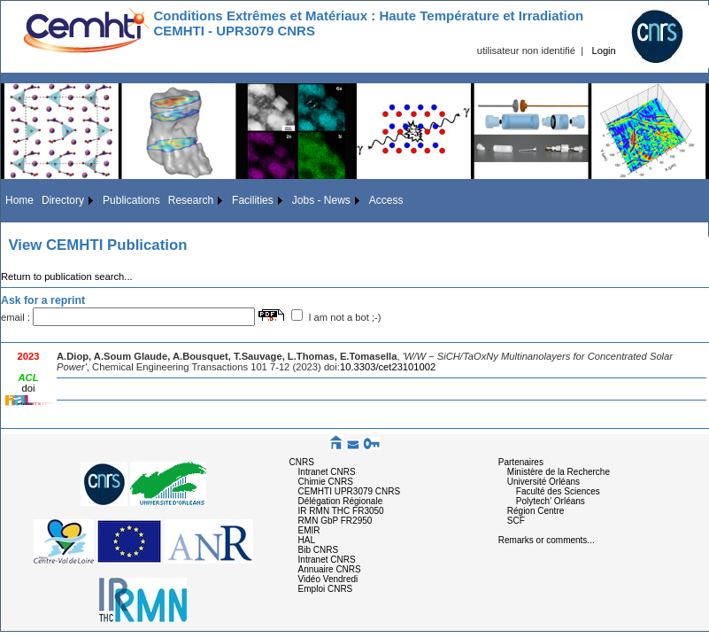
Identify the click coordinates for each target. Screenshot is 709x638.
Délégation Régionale (340, 501)
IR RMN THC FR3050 (341, 511)
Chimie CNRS (325, 481)
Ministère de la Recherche (558, 472)
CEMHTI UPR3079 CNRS (349, 491)
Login (603, 50)
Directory (63, 200)
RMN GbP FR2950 (335, 520)
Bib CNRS (318, 550)
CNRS (301, 462)
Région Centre (535, 511)
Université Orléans (543, 481)
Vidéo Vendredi (328, 579)
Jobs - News (321, 200)
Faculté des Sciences (558, 491)
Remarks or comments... (546, 540)
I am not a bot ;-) (344, 317)
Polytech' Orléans (550, 501)
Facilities (253, 200)
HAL (306, 540)
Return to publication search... (67, 276)
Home (19, 200)
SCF (516, 520)
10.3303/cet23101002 (387, 367)
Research (190, 200)
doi (28, 388)
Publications (131, 200)
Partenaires (520, 462)
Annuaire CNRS (329, 569)
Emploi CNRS (325, 589)
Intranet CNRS (327, 472)
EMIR (309, 530)
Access (386, 200)
